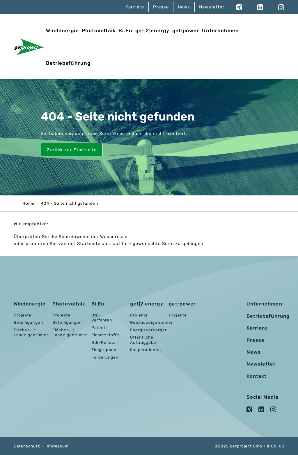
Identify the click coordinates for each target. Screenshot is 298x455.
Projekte (22, 315)
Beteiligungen (28, 322)
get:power (185, 30)
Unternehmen (220, 30)
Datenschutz (27, 446)
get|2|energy (152, 30)
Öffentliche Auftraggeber (144, 340)
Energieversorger (148, 330)
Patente (99, 327)
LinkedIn (260, 7)
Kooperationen (145, 349)
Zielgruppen (104, 349)
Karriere (134, 7)
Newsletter (211, 7)
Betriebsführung (68, 63)
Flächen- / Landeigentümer (31, 332)
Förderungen (105, 357)
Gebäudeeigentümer (151, 322)
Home (28, 203)
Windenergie (62, 30)
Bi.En (125, 30)
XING (239, 7)
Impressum (57, 446)
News (184, 7)
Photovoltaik (99, 30)
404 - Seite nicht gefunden (69, 203)
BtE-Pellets (103, 342)
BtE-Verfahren (101, 318)
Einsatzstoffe (105, 334)
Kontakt (256, 376)
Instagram (277, 7)
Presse (161, 7)
